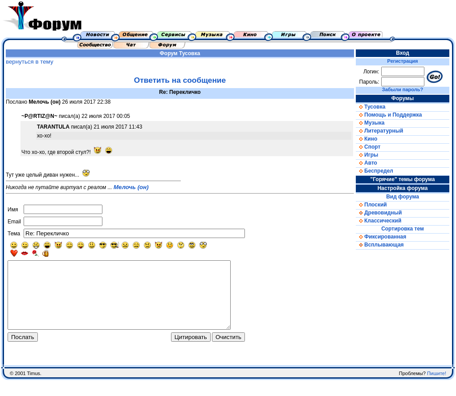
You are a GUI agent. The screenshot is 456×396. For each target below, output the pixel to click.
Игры (367, 155)
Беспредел (374, 171)
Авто (366, 163)
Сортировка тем (402, 229)
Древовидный (379, 213)
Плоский (371, 205)
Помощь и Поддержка (389, 115)
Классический (378, 221)
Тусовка (189, 53)
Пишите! (436, 389)
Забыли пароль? (402, 89)
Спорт (368, 147)
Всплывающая (380, 245)
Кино (366, 139)
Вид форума (402, 197)
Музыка (370, 123)
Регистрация (402, 61)
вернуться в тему (29, 61)
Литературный (379, 131)
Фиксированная (381, 237)
